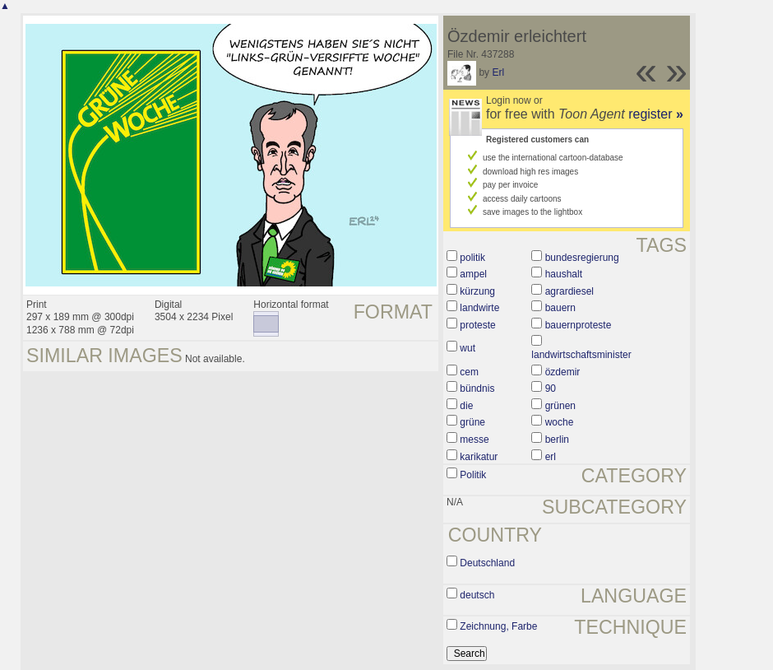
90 (550, 388)
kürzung (477, 291)
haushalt (563, 274)
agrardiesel (569, 291)
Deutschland (487, 563)
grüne (472, 422)
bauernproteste (578, 325)
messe (474, 439)
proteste (477, 325)
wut (467, 348)
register (655, 114)
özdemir (563, 372)
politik (472, 257)
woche (559, 422)
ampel (473, 274)
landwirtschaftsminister (581, 355)
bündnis (477, 388)
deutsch (477, 595)
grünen (560, 406)
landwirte (479, 308)
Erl (498, 72)
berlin (557, 439)
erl (550, 457)
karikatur (479, 457)
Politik (473, 475)
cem (469, 372)
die (466, 406)
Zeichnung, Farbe (498, 626)
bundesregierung (582, 257)
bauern (560, 308)
